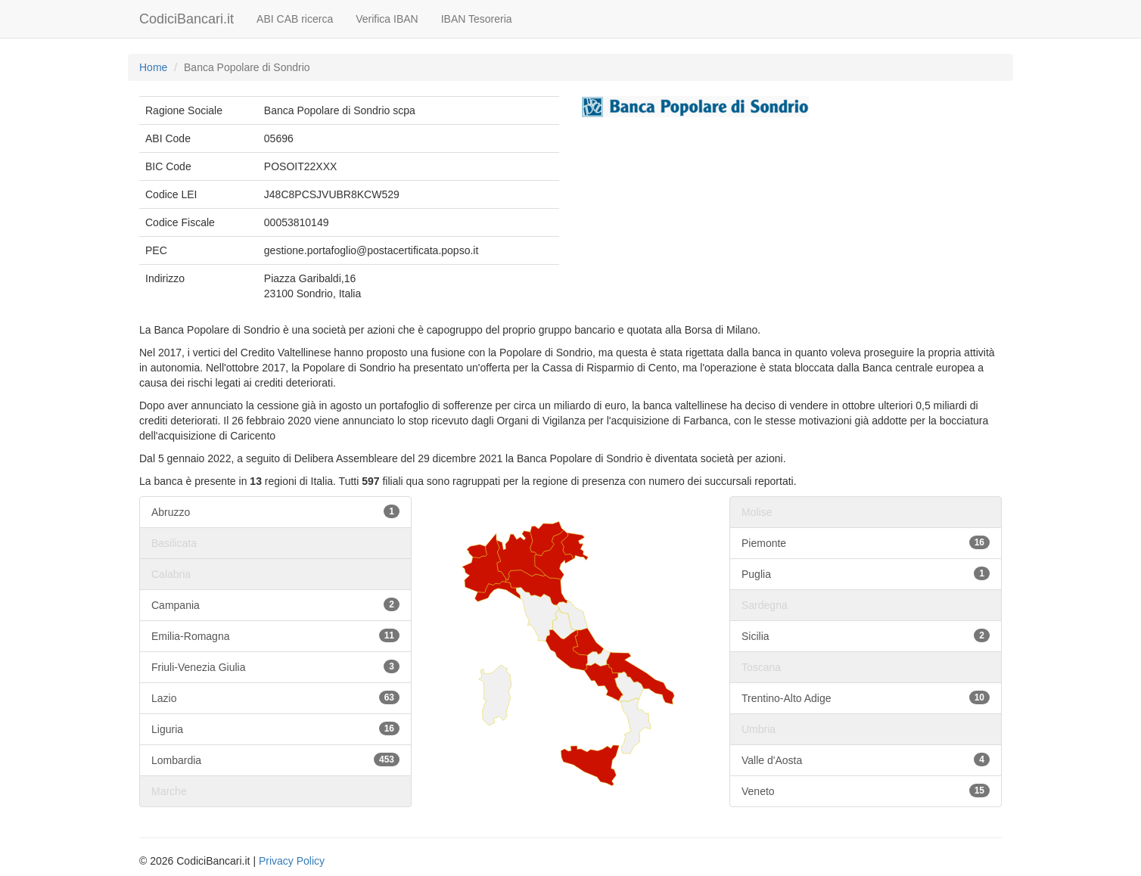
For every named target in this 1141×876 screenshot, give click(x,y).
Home (153, 67)
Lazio (275, 697)
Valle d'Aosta (865, 759)
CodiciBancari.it (186, 18)
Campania (275, 604)
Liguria (275, 728)
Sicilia (865, 635)
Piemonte (865, 542)
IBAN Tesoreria (476, 19)
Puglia (865, 573)
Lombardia (275, 759)
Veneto (865, 790)
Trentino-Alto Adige (865, 697)
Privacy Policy (292, 861)
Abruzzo (275, 511)
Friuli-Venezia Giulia (275, 666)
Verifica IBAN (387, 19)
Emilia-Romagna (275, 635)
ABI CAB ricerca (294, 19)
